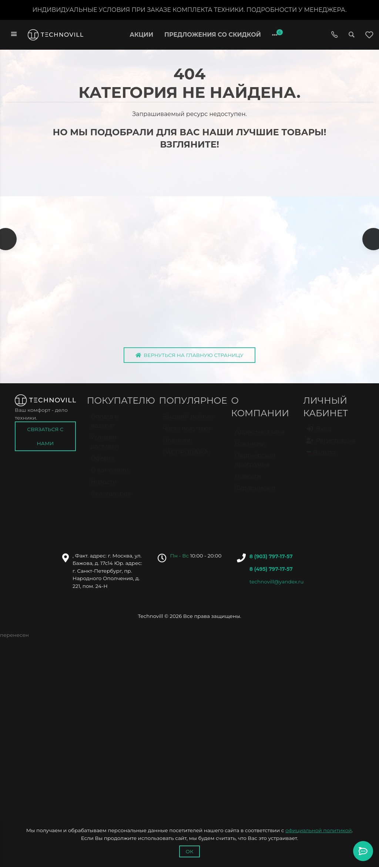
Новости (104, 487)
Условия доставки (105, 448)
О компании (110, 475)
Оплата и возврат (105, 427)
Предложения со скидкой (212, 34)
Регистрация (331, 446)
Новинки (177, 446)
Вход (319, 435)
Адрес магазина (260, 437)
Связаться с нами (45, 439)
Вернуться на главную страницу (189, 358)
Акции (141, 34)
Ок (189, 851)
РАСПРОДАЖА (185, 457)
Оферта (102, 463)
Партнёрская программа (255, 466)
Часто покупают (187, 434)
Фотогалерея (111, 499)
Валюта (321, 458)
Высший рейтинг (189, 422)
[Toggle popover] (363, 851)
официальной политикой (318, 830)
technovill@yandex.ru (276, 584)
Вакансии (250, 449)
